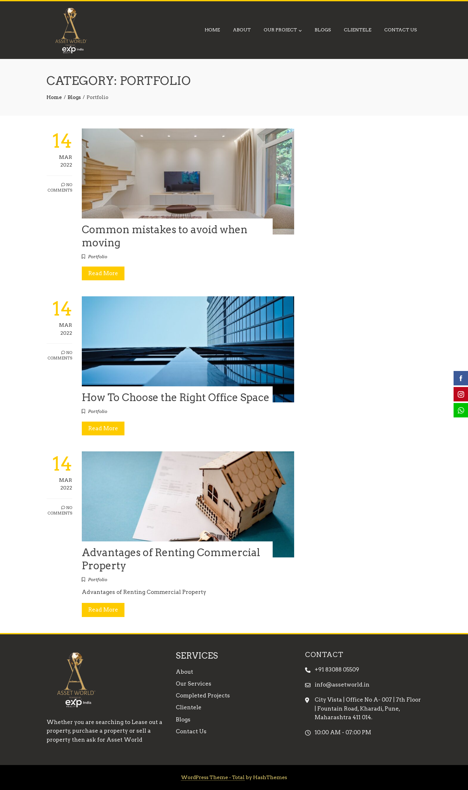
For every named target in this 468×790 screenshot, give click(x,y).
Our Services (193, 683)
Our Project (283, 30)
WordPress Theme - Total (213, 777)
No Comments (59, 187)
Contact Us (400, 29)
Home (212, 29)
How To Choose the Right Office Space (175, 397)
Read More (103, 273)
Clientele (357, 29)
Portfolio (97, 256)
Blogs (323, 29)
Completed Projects (203, 695)
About (242, 29)
